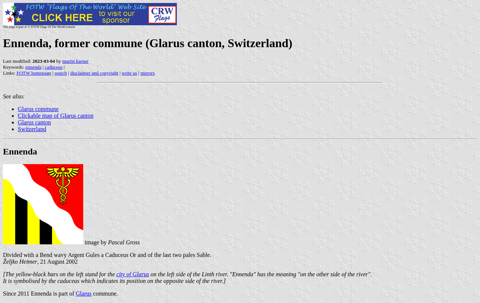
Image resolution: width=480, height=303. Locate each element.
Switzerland (32, 129)
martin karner (75, 61)
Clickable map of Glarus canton (56, 116)
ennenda (33, 67)
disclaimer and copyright (94, 73)
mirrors (147, 73)
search (61, 73)
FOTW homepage (33, 73)
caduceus (54, 67)
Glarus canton (34, 122)
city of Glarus (132, 274)
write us (129, 73)
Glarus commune (38, 109)
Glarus (84, 293)
